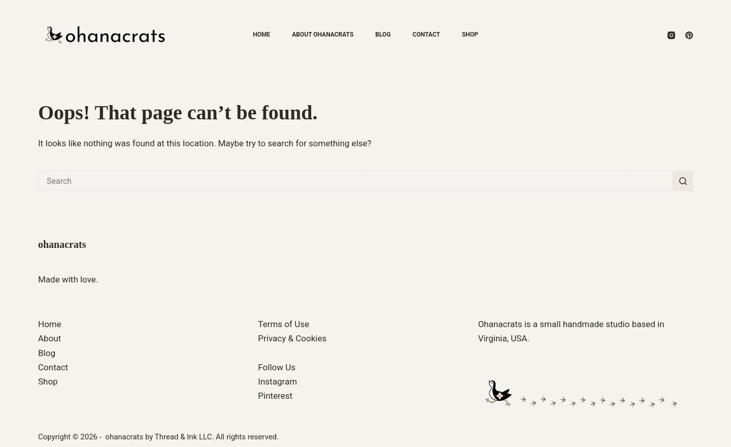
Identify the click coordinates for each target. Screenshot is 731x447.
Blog (382, 34)
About (49, 338)
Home (261, 34)
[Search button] (683, 181)
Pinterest (275, 396)
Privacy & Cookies (292, 338)
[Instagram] (671, 35)
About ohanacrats (322, 34)
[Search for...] (355, 181)
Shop (470, 34)
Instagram (277, 381)
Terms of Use (283, 324)
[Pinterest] (689, 35)
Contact (426, 34)
